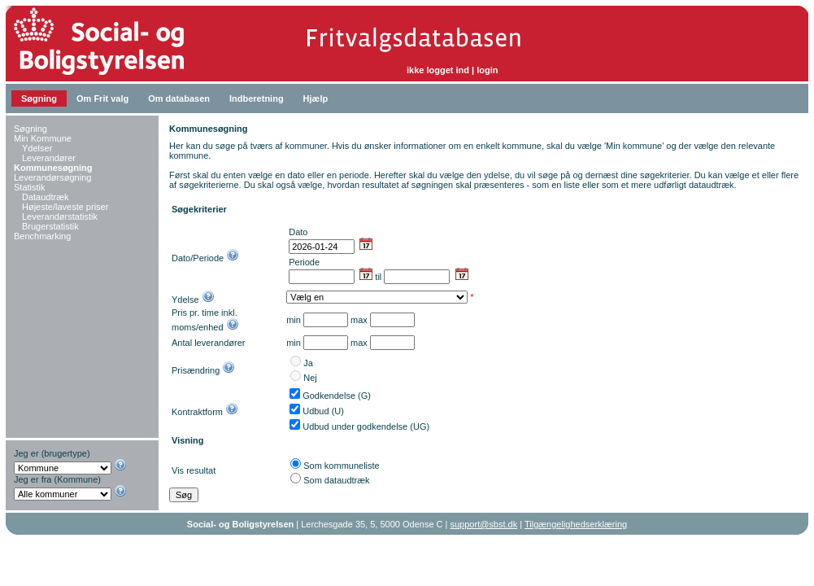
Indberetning (256, 98)
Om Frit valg (102, 98)
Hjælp (316, 98)
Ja (308, 363)
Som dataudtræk (336, 480)
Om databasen (179, 98)
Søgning (39, 98)
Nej (310, 378)
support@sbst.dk (484, 524)
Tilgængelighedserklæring (576, 524)
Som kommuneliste (341, 465)
